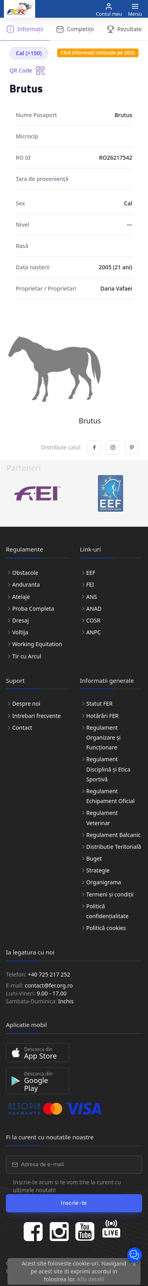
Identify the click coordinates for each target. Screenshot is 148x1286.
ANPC (93, 632)
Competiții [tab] (75, 29)
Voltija (20, 632)
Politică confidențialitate (107, 911)
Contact (22, 727)
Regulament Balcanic (113, 835)
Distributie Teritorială (113, 846)
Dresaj (20, 620)
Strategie (98, 870)
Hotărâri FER (102, 715)
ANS (91, 596)
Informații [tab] (24, 29)
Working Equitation (37, 644)
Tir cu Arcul (26, 656)
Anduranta (26, 584)
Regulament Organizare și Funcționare (103, 737)
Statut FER (99, 703)
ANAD (94, 608)
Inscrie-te (74, 1203)
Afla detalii (90, 1279)
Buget (94, 858)
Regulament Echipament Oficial (110, 796)
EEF (91, 572)
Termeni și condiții (110, 894)
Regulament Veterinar (102, 817)
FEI (90, 584)
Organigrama (103, 882)
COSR (93, 620)
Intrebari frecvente (36, 715)
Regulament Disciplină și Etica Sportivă (108, 769)
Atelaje (21, 596)
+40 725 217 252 (49, 974)
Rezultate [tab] (124, 29)
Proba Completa (33, 608)
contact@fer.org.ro (49, 985)
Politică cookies (106, 928)
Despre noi (26, 703)
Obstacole (25, 572)
